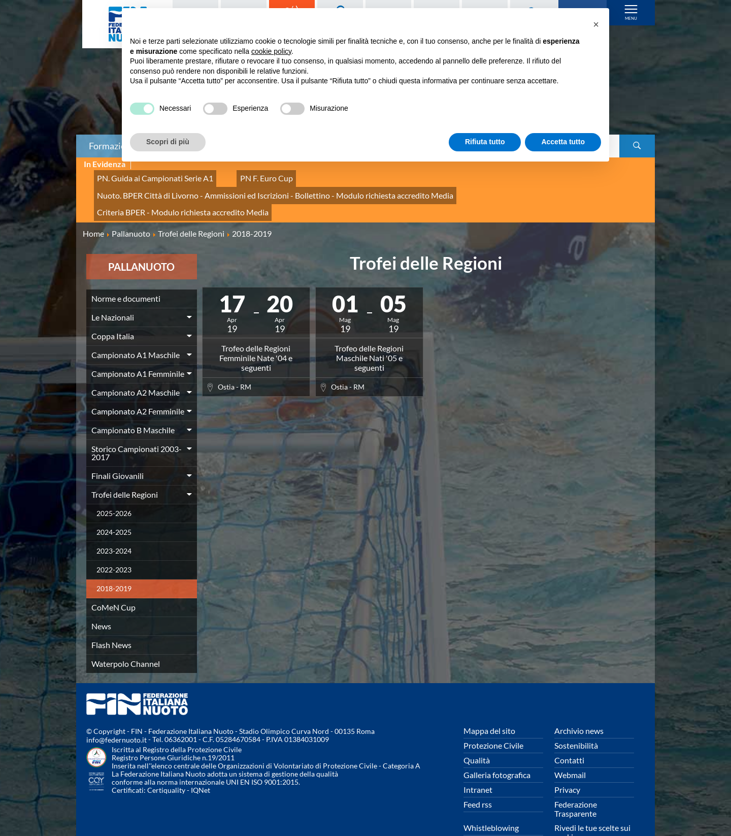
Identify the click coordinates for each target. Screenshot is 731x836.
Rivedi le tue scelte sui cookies (592, 803)
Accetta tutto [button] (563, 142)
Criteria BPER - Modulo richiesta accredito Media (172, 186)
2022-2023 (113, 541)
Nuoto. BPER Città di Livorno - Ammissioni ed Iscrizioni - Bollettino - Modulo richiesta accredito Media (450, 175)
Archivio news (579, 702)
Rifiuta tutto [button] (485, 142)
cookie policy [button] (271, 51)
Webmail (570, 746)
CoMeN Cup (113, 579)
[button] (596, 24)
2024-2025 (113, 503)
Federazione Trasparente (575, 780)
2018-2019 (113, 560)
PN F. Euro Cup (244, 175)
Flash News (111, 616)
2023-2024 (113, 522)
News (101, 597)
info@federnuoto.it (116, 712)
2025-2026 (113, 484)
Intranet (477, 761)
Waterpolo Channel (125, 635)
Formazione (112, 145)
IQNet (200, 762)
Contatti (569, 731)
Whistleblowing (491, 799)
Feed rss (477, 776)
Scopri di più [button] (167, 142)
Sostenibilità (576, 717)
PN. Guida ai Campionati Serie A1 (147, 175)
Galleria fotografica (496, 746)
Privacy (567, 761)
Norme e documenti (125, 270)
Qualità (476, 731)
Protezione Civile (493, 717)
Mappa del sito (489, 702)
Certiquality (166, 762)
